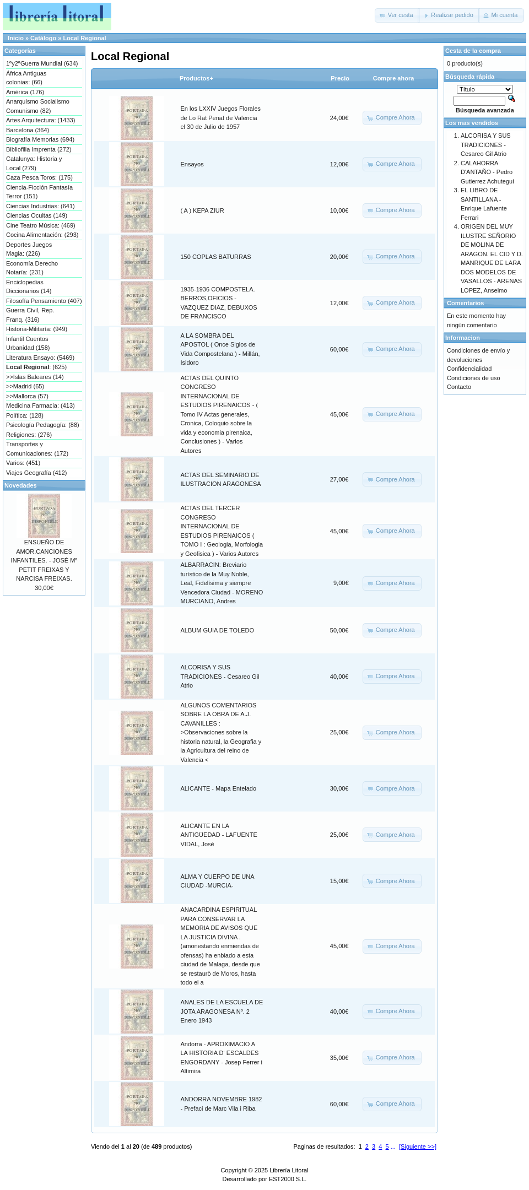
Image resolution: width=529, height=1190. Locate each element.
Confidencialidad (469, 368)
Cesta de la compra (473, 50)
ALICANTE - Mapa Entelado (219, 788)
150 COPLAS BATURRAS (216, 256)
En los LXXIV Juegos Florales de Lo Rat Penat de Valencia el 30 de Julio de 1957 (221, 117)
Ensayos (192, 164)
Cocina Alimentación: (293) (42, 234)
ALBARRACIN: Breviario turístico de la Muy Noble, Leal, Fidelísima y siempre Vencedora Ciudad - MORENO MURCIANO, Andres (222, 582)
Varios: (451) (23, 462)
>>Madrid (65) (25, 386)
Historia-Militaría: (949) (36, 329)
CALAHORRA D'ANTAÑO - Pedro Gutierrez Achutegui (487, 172)
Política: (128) (25, 415)
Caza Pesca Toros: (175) (39, 177)
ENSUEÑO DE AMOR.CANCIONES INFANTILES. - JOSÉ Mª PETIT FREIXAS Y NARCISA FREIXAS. (44, 560)
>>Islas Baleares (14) (35, 377)
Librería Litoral (288, 1170)
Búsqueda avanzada (485, 110)
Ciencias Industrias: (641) (40, 206)
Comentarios (465, 303)
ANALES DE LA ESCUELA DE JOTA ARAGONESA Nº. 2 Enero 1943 (222, 1011)
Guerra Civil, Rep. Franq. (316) (30, 315)
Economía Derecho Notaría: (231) (32, 268)
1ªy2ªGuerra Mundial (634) (42, 63)
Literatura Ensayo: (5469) (40, 357)
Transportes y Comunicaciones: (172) (37, 449)
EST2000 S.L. (288, 1179)
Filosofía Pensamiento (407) (44, 301)
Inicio (16, 38)
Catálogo (43, 38)
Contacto (459, 386)
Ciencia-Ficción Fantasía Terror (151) (39, 192)
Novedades (20, 485)
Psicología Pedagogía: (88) (42, 424)
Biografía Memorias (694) (40, 139)
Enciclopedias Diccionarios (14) (29, 287)
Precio (340, 78)
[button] (397, 15)
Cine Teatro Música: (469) (40, 225)
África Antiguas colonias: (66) (26, 78)
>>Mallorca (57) (27, 396)
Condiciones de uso (473, 378)
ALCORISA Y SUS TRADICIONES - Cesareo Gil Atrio (220, 676)
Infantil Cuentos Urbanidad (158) (28, 343)
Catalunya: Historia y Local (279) (34, 163)
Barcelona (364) (27, 130)
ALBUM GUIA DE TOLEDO (217, 630)
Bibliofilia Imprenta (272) (39, 149)
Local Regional (84, 38)
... (393, 1146)
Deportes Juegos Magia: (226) (29, 249)
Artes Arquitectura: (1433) (40, 120)
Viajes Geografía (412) (36, 472)
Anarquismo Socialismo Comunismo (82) (37, 106)
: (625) (36, 367)
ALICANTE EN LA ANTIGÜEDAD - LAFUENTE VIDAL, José (219, 835)
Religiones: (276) (29, 434)
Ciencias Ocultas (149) (36, 215)
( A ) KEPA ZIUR (202, 210)
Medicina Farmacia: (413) (40, 405)
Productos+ (196, 78)
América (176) (25, 92)
